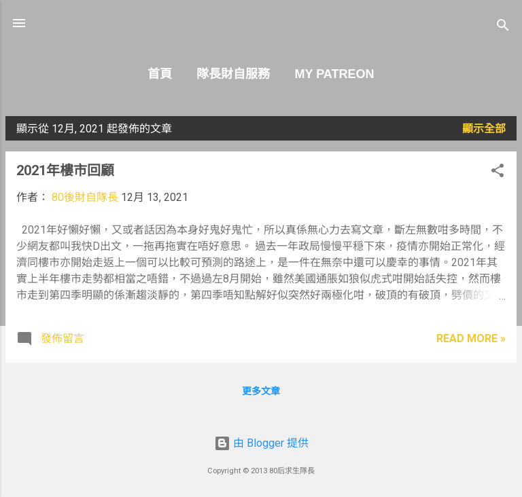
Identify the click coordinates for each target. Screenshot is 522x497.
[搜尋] (503, 27)
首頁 (159, 74)
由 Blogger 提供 (261, 443)
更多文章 (261, 391)
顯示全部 (484, 128)
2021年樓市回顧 (65, 170)
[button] (497, 172)
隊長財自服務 (233, 74)
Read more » (471, 338)
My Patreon (334, 74)
